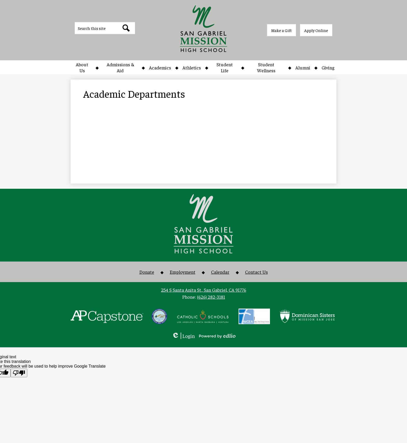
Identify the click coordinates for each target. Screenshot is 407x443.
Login (183, 336)
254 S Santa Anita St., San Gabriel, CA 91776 (203, 290)
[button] (82, 67)
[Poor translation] (19, 373)
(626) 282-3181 (211, 297)
